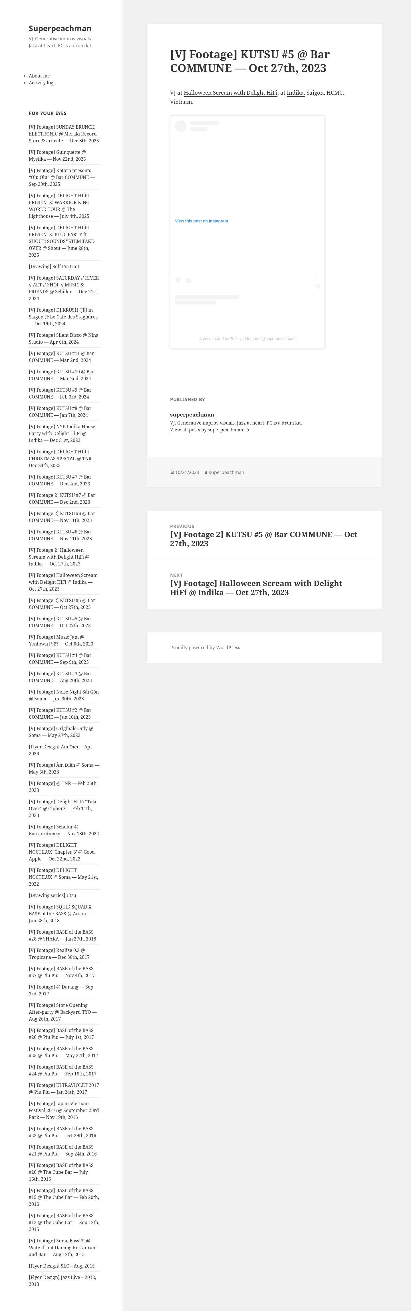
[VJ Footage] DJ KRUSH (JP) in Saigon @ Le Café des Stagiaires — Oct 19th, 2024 (63, 317)
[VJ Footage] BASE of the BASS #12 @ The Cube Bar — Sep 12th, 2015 (64, 1222)
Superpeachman (60, 28)
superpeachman (226, 472)
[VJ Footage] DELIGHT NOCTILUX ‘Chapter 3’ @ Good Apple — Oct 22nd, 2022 (62, 852)
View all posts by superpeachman (207, 430)
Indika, (296, 92)
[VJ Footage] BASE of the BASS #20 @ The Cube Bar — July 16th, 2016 (61, 1172)
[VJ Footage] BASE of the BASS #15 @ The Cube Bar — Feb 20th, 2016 (64, 1197)
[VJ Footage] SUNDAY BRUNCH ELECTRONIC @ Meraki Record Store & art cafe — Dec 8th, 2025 (64, 134)
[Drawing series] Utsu (52, 895)
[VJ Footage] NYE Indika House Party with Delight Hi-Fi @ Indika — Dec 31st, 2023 (62, 433)
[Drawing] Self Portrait (54, 266)
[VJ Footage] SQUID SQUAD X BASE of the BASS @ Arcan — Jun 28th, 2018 (60, 914)
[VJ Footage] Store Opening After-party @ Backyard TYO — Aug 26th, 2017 (63, 1012)
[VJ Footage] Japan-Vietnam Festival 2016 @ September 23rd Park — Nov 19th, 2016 (64, 1110)
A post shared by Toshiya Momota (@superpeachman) (247, 338)
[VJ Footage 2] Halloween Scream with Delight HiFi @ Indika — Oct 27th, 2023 (59, 557)
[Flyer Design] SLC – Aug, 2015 (62, 1266)
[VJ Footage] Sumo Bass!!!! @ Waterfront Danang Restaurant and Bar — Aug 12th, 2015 (63, 1248)
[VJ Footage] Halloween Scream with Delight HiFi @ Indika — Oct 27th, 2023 (63, 582)
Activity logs (42, 82)
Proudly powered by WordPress (205, 647)
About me (39, 76)
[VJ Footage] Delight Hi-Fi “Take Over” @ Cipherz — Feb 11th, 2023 (63, 808)
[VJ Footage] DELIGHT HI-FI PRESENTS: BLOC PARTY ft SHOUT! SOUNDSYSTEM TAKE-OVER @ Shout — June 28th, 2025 (62, 241)
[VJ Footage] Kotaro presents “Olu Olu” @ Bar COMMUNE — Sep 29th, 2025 (62, 177)
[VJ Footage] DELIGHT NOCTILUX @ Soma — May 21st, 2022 (63, 877)
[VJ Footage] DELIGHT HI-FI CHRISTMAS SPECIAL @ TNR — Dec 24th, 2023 (63, 459)
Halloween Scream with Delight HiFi (230, 92)
